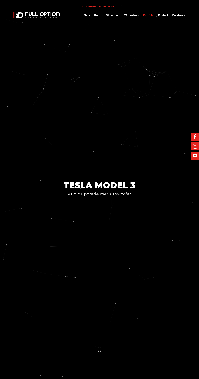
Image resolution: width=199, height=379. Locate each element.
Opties (98, 15)
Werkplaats (131, 15)
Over (87, 15)
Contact (163, 15)
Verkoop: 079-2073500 (98, 6)
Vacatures (178, 15)
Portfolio (148, 15)
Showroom (113, 15)
